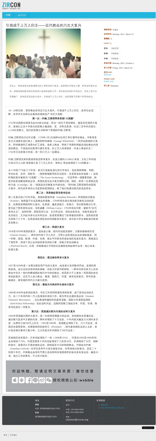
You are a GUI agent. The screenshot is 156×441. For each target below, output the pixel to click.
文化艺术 (115, 48)
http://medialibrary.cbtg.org (112, 408)
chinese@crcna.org (77, 419)
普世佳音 (104, 405)
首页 (5, 435)
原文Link (107, 75)
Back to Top (148, 428)
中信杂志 (115, 53)
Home (8, 15)
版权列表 (22, 15)
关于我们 (13, 435)
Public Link (108, 81)
